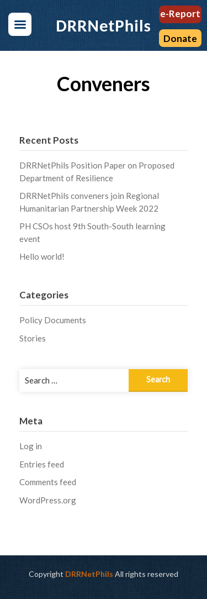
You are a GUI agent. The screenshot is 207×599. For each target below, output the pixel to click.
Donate (180, 38)
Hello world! (42, 256)
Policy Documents (52, 320)
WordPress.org (47, 500)
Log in (30, 446)
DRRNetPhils (89, 574)
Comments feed (47, 482)
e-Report (180, 13)
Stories (32, 338)
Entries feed (41, 464)
